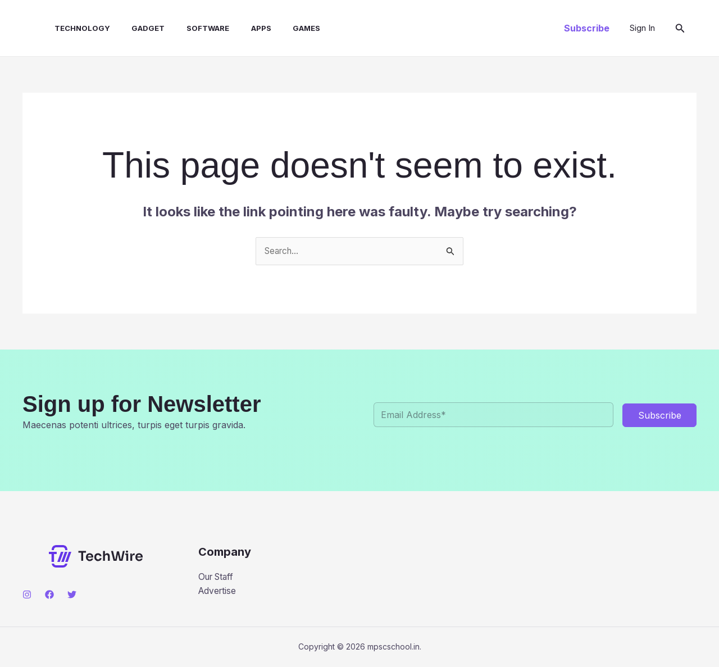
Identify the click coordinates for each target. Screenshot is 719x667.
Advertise (218, 592)
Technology (73, 28)
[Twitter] (71, 595)
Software (191, 28)
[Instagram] (26, 595)
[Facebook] (49, 595)
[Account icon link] (642, 28)
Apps (240, 28)
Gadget (135, 28)
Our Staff (218, 577)
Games (282, 28)
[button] (586, 28)
